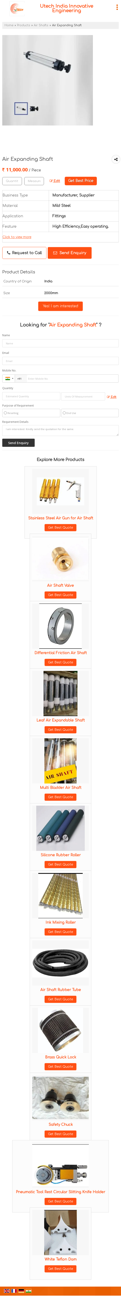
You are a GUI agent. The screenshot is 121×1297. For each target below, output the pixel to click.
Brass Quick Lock (60, 1057)
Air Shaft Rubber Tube (60, 990)
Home (9, 25)
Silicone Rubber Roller (61, 855)
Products (23, 25)
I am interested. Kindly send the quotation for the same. (60, 430)
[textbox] (34, 181)
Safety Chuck (60, 1125)
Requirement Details (15, 422)
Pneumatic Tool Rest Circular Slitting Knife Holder (60, 1192)
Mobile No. (9, 370)
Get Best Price (80, 181)
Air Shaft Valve (60, 586)
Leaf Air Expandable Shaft (60, 720)
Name (6, 335)
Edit (55, 181)
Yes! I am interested (60, 306)
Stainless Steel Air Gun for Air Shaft (60, 518)
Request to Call (24, 253)
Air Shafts (41, 25)
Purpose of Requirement (18, 405)
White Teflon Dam (61, 1259)
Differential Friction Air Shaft (60, 653)
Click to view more (16, 237)
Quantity (7, 388)
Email (5, 353)
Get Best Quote (60, 527)
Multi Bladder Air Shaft (60, 788)
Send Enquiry (69, 253)
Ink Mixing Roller (61, 923)
